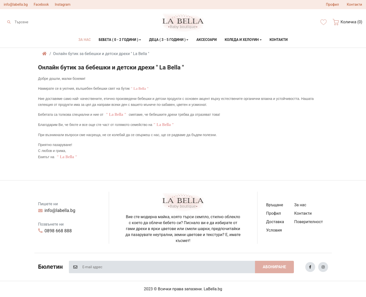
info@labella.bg (16, 4)
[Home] (44, 53)
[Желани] (323, 22)
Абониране (274, 267)
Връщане (274, 205)
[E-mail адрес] (168, 267)
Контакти (302, 213)
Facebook (41, 4)
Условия (274, 230)
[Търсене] (36, 22)
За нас (300, 205)
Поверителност (308, 221)
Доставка (275, 221)
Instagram (62, 4)
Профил (273, 213)
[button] (347, 22)
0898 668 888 (55, 230)
